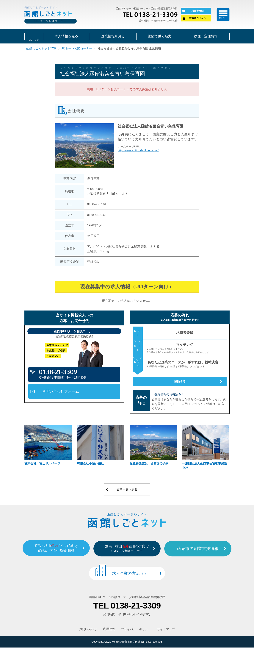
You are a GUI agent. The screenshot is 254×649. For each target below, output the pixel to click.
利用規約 (109, 630)
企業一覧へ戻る (127, 492)
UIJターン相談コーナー (76, 49)
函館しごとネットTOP (41, 49)
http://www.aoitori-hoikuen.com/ (138, 151)
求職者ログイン (197, 18)
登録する (180, 383)
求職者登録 (198, 11)
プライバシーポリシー (136, 630)
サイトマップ (166, 630)
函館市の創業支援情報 (203, 550)
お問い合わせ (88, 630)
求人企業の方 (130, 575)
